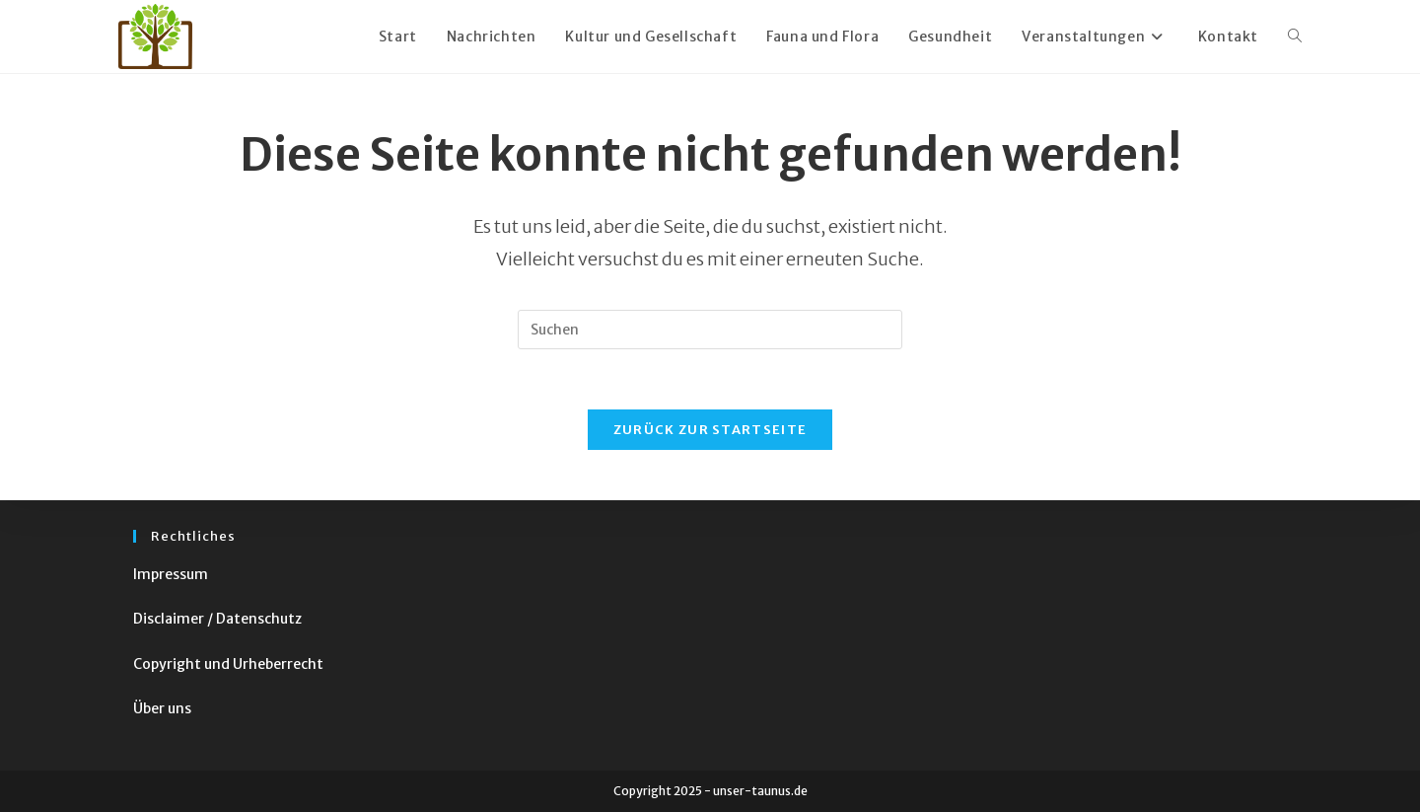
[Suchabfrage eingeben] (710, 329)
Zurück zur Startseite (710, 429)
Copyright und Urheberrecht (228, 664)
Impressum (170, 574)
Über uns (162, 708)
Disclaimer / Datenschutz (217, 618)
